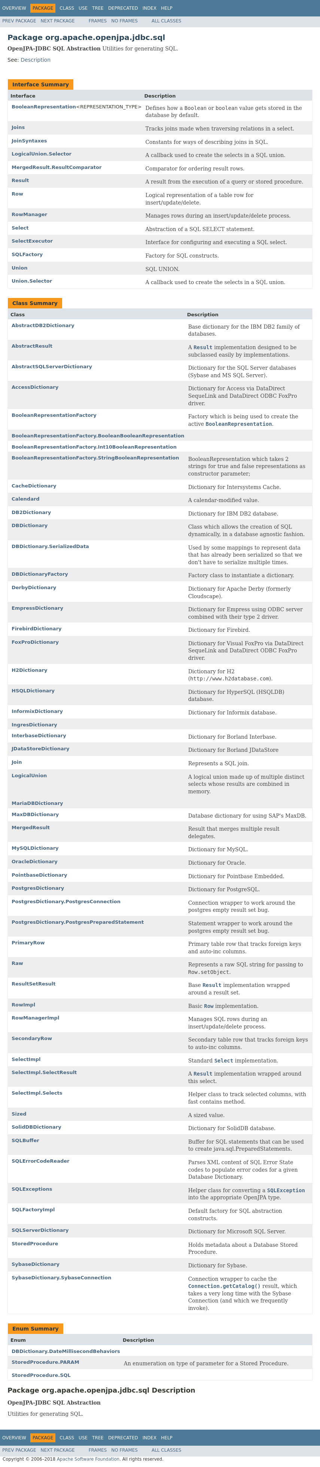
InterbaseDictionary (39, 735)
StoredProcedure (35, 1243)
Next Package (58, 21)
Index (150, 8)
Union (19, 268)
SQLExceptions (32, 1189)
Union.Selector (32, 281)
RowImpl (23, 1005)
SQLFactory (27, 254)
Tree (98, 8)
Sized (19, 1114)
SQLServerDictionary (40, 1230)
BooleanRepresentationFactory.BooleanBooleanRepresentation (98, 436)
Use (83, 8)
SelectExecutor (32, 241)
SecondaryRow (32, 1038)
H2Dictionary (29, 670)
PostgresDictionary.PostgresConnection (66, 901)
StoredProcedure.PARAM (45, 1362)
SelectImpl (26, 1059)
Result (20, 180)
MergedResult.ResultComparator (56, 167)
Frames (98, 21)
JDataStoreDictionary (41, 748)
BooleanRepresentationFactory (54, 415)
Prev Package (19, 21)
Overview (14, 8)
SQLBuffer (25, 1140)
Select (20, 228)
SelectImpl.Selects (37, 1093)
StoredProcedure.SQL (41, 1375)
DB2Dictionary (31, 512)
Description (36, 60)
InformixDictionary (37, 711)
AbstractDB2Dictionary (43, 325)
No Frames (124, 21)
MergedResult (31, 827)
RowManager (29, 214)
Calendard (26, 499)
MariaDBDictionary (37, 803)
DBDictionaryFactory (40, 574)
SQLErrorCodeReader (40, 1161)
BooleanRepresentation (44, 107)
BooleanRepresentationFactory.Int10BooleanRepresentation (94, 447)
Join (17, 762)
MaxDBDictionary (35, 814)
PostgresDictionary (38, 888)
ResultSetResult (33, 984)
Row (17, 194)
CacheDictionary (34, 486)
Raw (17, 963)
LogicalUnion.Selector (41, 154)
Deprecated (123, 8)
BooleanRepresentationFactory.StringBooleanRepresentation (95, 458)
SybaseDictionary (36, 1264)
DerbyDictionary (34, 587)
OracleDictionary (35, 861)
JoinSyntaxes (29, 141)
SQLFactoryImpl (33, 1209)
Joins (18, 127)
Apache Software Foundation (88, 1459)
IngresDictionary (34, 725)
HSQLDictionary (33, 690)
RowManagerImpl (35, 1018)
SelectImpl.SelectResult (44, 1072)
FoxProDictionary (35, 642)
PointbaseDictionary (39, 875)
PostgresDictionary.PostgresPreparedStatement (78, 922)
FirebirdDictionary (37, 628)
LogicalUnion (29, 775)
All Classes (166, 21)
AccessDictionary (35, 387)
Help (167, 8)
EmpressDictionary (37, 608)
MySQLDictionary (35, 848)
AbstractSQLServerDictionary (52, 366)
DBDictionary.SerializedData (50, 546)
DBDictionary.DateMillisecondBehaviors (66, 1351)
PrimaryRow (28, 942)
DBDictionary (30, 525)
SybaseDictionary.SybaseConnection (62, 1277)
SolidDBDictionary (36, 1127)
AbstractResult (32, 346)
